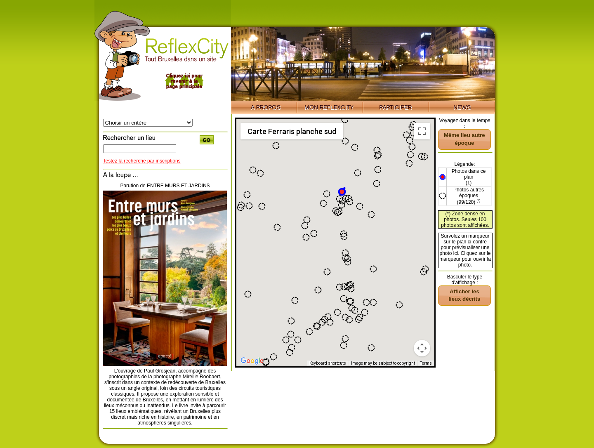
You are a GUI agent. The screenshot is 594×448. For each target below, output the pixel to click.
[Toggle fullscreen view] (422, 131)
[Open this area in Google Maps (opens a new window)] (252, 361)
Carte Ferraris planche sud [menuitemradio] (292, 131)
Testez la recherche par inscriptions (142, 161)
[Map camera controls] (422, 348)
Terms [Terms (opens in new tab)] (426, 363)
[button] (342, 191)
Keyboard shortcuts (327, 363)
